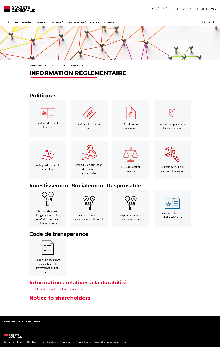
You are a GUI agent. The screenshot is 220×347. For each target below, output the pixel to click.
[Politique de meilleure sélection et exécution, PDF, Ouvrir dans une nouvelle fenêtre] (172, 160)
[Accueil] (8, 22)
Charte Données (84, 342)
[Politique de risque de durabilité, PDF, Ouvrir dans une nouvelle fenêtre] (48, 160)
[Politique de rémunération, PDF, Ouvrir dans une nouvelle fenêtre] (130, 119)
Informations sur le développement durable (59, 289)
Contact (20, 342)
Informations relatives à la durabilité (78, 283)
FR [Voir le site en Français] (203, 22)
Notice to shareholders (59, 298)
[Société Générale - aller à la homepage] (56, 9)
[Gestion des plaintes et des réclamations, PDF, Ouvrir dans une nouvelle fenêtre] (172, 119)
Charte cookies (67, 342)
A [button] (209, 22)
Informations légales (49, 342)
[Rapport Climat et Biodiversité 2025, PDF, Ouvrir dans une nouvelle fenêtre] (172, 209)
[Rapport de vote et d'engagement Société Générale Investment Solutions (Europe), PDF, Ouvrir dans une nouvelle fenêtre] (48, 209)
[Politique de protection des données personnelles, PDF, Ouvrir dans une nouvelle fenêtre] (89, 160)
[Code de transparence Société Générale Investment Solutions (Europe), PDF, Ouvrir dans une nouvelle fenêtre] (48, 257)
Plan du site (32, 342)
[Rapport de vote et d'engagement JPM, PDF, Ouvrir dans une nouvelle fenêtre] (130, 209)
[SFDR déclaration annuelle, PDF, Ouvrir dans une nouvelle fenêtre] (130, 160)
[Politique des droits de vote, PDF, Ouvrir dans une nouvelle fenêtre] (89, 119)
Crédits (125, 342)
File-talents (9, 342)
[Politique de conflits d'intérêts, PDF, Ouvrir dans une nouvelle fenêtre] (48, 119)
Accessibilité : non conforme (106, 342)
